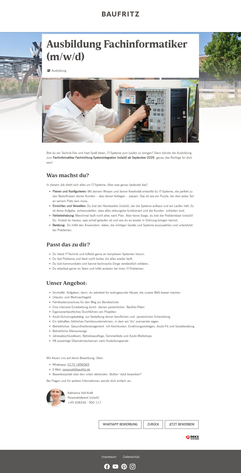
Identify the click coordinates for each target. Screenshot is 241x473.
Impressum (108, 457)
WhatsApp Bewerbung (120, 424)
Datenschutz (131, 457)
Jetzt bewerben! (181, 424)
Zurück (153, 424)
